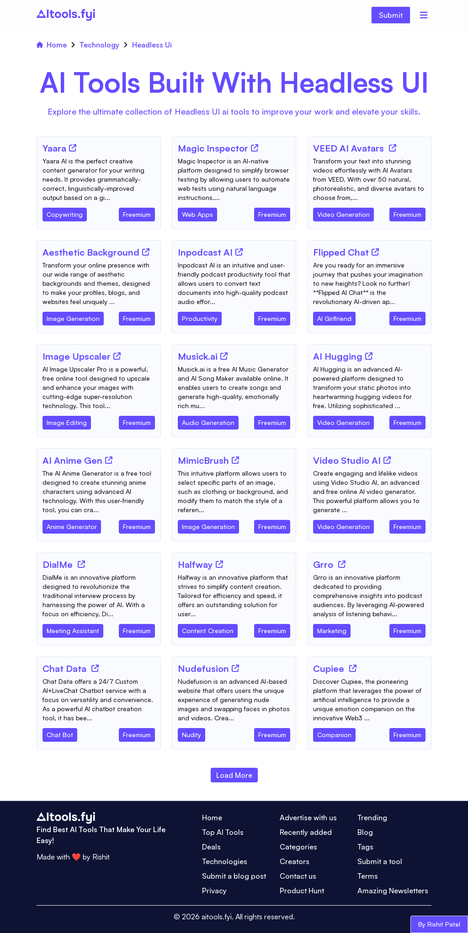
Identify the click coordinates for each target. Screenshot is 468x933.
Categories (298, 846)
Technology (99, 44)
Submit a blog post (234, 876)
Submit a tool (379, 861)
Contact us (298, 876)
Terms (367, 876)
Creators (294, 861)
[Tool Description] (99, 179)
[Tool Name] (54, 148)
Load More (234, 775)
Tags (365, 846)
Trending (372, 817)
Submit (391, 15)
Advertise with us (308, 817)
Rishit (101, 856)
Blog (365, 832)
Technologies (224, 861)
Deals (211, 846)
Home (52, 44)
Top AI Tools (223, 832)
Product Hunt (302, 890)
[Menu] (423, 15)
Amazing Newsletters (392, 890)
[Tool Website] (72, 148)
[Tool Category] (65, 212)
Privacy (214, 890)
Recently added (306, 832)
